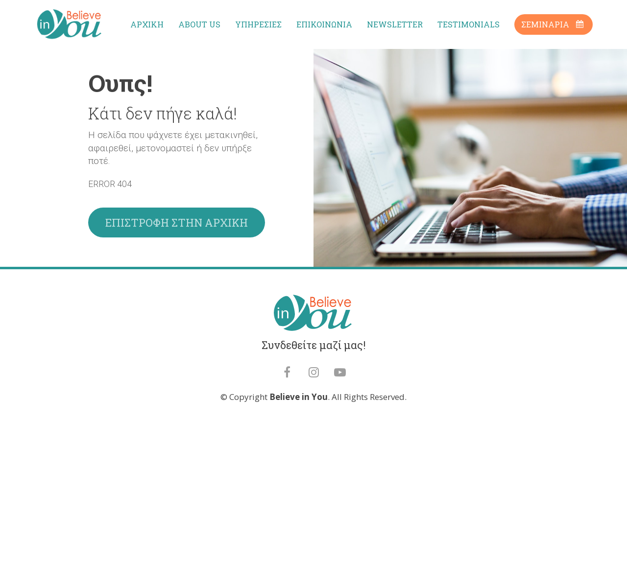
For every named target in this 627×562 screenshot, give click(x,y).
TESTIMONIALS (468, 24)
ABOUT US (199, 24)
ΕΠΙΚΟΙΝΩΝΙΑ (324, 24)
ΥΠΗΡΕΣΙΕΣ (258, 24)
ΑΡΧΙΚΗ (147, 24)
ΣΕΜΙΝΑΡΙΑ (552, 24)
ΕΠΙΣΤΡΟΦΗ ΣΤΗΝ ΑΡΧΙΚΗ (176, 289)
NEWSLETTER (395, 24)
